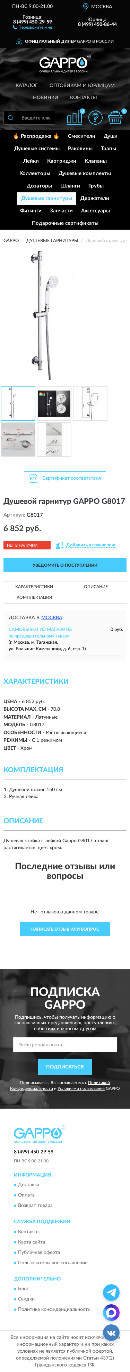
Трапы (108, 148)
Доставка (28, 1185)
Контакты (83, 97)
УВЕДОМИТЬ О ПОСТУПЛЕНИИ (65, 565)
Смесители (81, 136)
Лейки (31, 161)
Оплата (26, 1195)
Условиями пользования (81, 1088)
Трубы (96, 186)
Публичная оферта (39, 1252)
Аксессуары (95, 210)
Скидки (26, 1299)
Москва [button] (51, 617)
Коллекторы (34, 173)
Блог (23, 1289)
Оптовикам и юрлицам (82, 85)
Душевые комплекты (85, 173)
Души (111, 136)
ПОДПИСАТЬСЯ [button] (65, 1067)
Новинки (45, 97)
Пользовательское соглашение (52, 1262)
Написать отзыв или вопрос (65, 929)
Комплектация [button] (34, 597)
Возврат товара (35, 1205)
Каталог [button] (27, 85)
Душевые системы (37, 148)
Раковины (80, 148)
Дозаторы (39, 186)
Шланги (70, 186)
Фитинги (31, 210)
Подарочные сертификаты (65, 223)
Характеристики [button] (34, 587)
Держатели (94, 198)
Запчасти (61, 210)
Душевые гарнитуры (46, 198)
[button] (32, 27)
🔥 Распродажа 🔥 (36, 136)
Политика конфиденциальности (54, 1309)
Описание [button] (96, 587)
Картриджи (61, 161)
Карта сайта (31, 1242)
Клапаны (96, 161)
